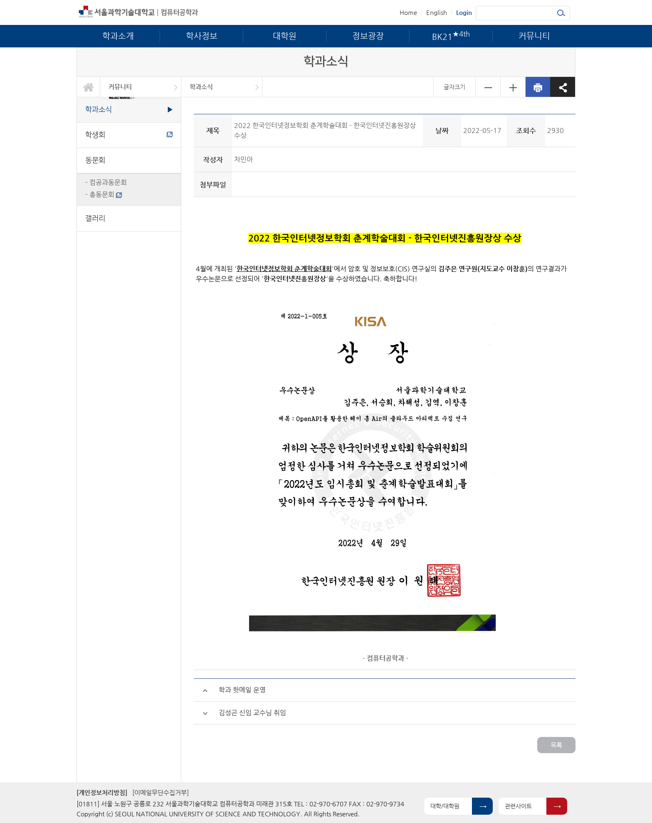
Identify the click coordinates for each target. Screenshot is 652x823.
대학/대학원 (444, 806)
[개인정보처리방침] (102, 792)
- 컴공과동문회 (106, 182)
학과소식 (201, 86)
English (436, 12)
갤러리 (95, 218)
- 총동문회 (103, 194)
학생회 (129, 135)
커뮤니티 (120, 86)
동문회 (95, 160)
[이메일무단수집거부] (160, 792)
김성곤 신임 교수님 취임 (252, 713)
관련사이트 (518, 806)
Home (408, 12)
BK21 (121, 98)
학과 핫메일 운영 (242, 690)
